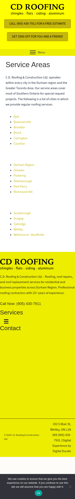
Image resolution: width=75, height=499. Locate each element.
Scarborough (22, 213)
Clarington (21, 138)
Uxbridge (20, 224)
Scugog (18, 218)
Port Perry (20, 186)
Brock (17, 133)
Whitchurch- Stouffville (29, 235)
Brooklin (19, 127)
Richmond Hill (23, 192)
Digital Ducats (62, 451)
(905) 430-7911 (28, 304)
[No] (70, 486)
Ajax (16, 116)
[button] (37, 52)
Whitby (18, 229)
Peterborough (23, 181)
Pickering (20, 175)
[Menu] (4, 321)
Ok (38, 493)
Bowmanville (22, 122)
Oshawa (19, 170)
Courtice (19, 143)
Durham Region (24, 165)
